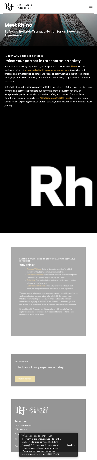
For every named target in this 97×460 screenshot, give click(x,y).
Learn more (53, 453)
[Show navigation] (90, 7)
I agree (71, 444)
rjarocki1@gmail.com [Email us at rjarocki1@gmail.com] (28, 425)
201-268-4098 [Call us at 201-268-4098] (26, 428)
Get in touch (30, 381)
